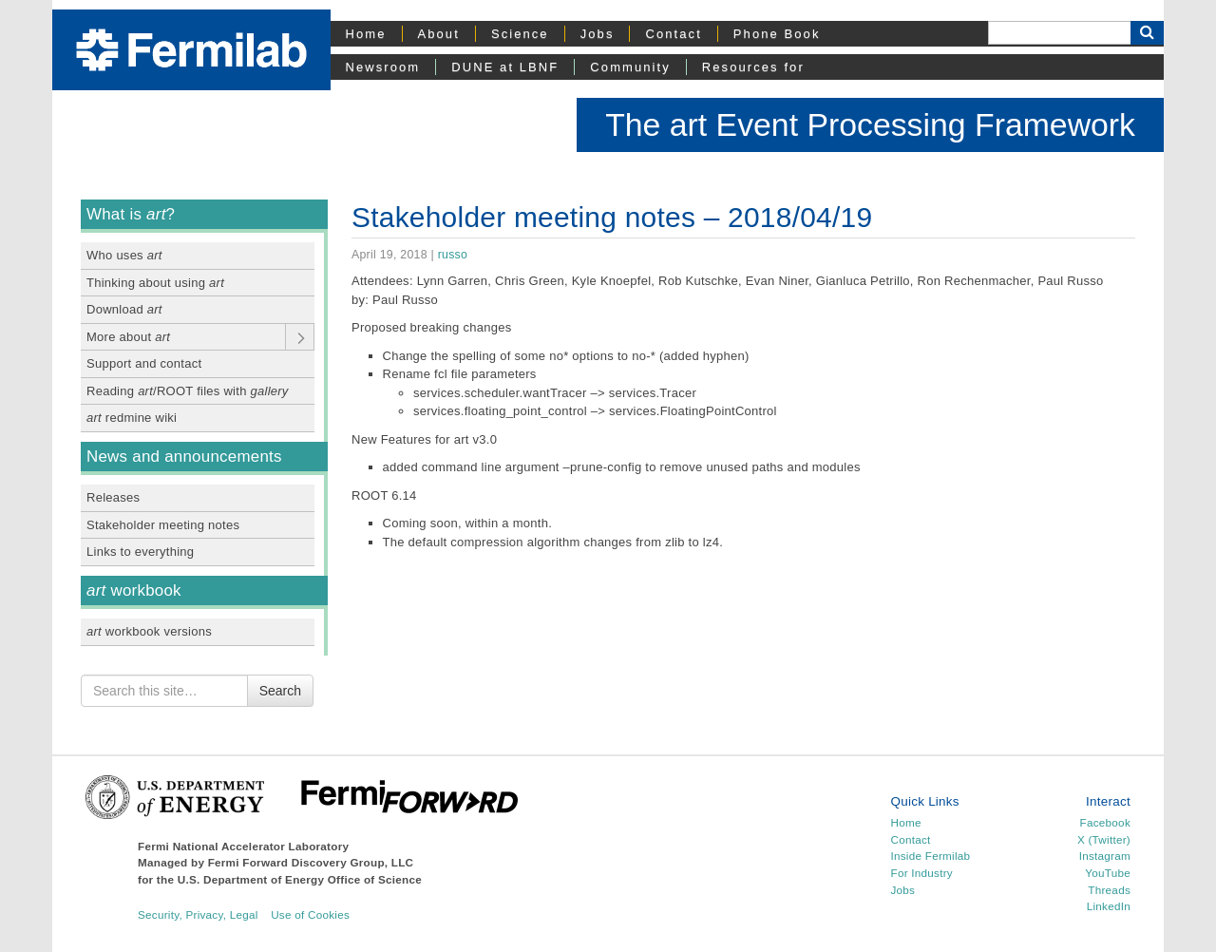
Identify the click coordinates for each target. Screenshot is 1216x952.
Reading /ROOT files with (187, 391)
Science (520, 34)
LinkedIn (1108, 906)
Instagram (1104, 855)
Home (366, 34)
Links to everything (140, 551)
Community (630, 67)
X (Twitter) (1103, 839)
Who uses (124, 255)
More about (128, 337)
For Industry (922, 872)
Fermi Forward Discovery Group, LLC (311, 862)
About (439, 34)
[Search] (1059, 33)
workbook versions (149, 631)
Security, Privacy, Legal (198, 914)
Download (124, 309)
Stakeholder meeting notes (162, 525)
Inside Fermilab (931, 855)
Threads (1109, 890)
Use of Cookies (310, 914)
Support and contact (143, 363)
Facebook (1105, 822)
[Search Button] (1147, 33)
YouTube (1107, 872)
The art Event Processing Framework (870, 124)
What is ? (130, 214)
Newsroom (383, 67)
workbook (133, 590)
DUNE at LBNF (505, 67)
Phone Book (777, 34)
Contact (673, 34)
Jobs (597, 34)
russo (452, 254)
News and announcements (184, 456)
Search (280, 690)
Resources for (753, 67)
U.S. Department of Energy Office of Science (300, 879)
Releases (113, 497)
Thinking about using (155, 283)
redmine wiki (131, 417)
